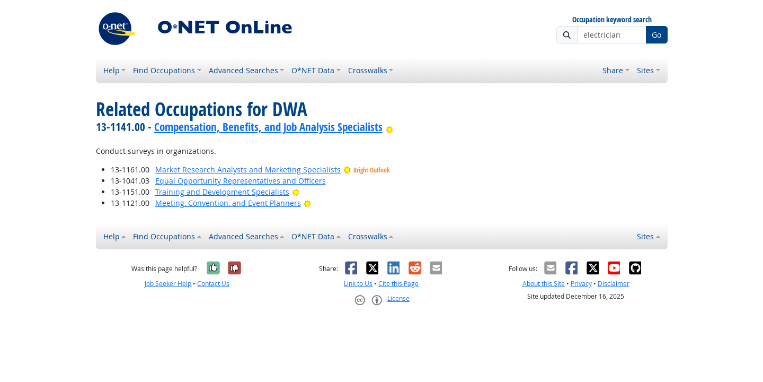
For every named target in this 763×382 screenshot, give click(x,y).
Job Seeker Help (168, 283)
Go (656, 35)
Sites (645, 70)
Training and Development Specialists (222, 192)
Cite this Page (398, 283)
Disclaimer (613, 283)
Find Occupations (164, 70)
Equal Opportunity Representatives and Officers (240, 181)
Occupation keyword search (612, 19)
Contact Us (213, 283)
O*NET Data (312, 70)
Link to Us (358, 283)
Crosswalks (367, 70)
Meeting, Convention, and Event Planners (228, 203)
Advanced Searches (243, 70)
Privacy (581, 283)
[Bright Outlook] (389, 126)
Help (111, 70)
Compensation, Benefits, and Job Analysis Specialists (268, 126)
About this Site (543, 283)
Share (612, 70)
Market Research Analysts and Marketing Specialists (248, 169)
